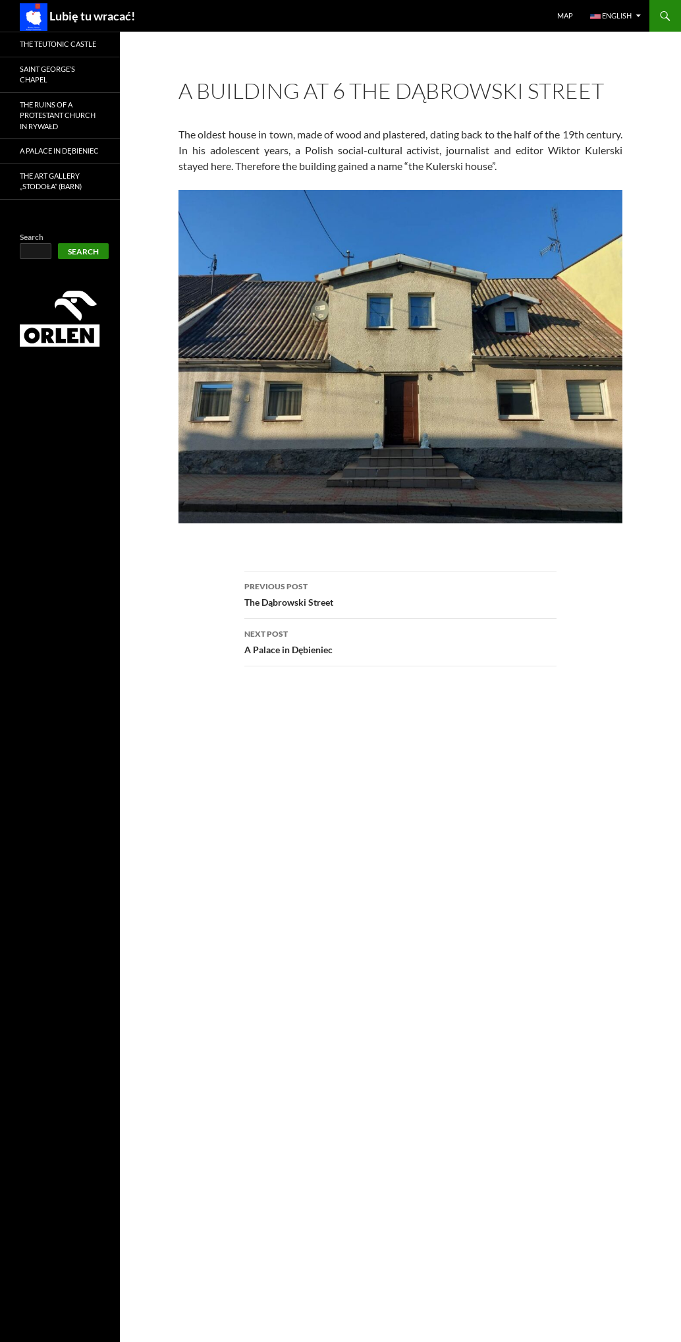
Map (565, 15)
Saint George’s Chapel (47, 74)
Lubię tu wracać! (77, 17)
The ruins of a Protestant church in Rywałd (57, 115)
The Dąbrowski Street (400, 593)
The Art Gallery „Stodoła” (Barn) (51, 181)
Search (31, 237)
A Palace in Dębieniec (400, 640)
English (611, 15)
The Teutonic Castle (58, 44)
